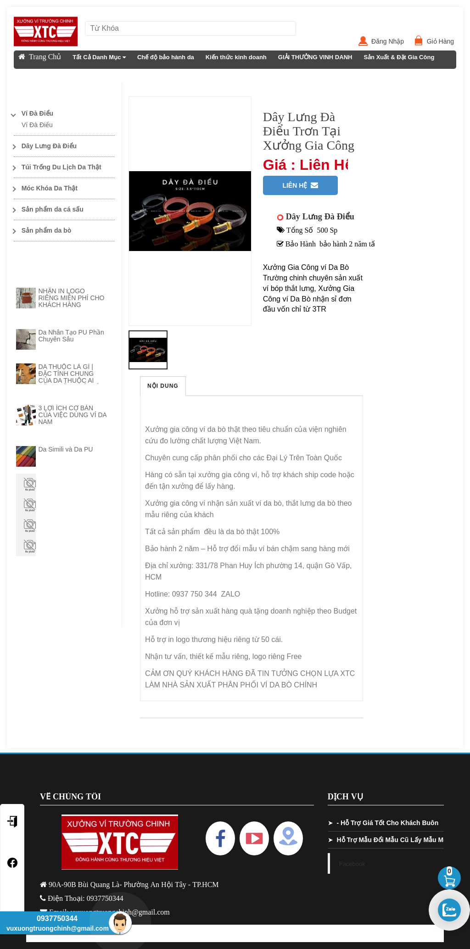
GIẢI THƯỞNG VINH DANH (315, 57)
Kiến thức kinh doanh (236, 57)
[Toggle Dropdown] (64, 113)
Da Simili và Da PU (65, 449)
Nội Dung (163, 386)
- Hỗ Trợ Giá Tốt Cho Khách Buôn (387, 822)
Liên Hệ (29, 75)
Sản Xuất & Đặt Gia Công (399, 57)
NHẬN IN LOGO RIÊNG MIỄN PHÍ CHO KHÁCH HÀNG (71, 297)
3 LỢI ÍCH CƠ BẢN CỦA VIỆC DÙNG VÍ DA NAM (72, 414)
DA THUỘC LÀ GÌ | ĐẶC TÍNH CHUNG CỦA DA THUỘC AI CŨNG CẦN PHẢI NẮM (71, 377)
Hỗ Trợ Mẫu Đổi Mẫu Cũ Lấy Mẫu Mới (392, 839)
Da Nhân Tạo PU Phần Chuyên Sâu (71, 336)
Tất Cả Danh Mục (99, 57)
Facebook (352, 863)
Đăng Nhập (391, 41)
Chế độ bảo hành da (165, 57)
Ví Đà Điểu (37, 124)
